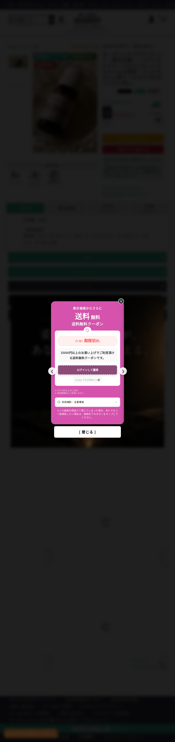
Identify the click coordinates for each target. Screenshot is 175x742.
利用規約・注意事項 (73, 402)
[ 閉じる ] (87, 431)
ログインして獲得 (87, 370)
